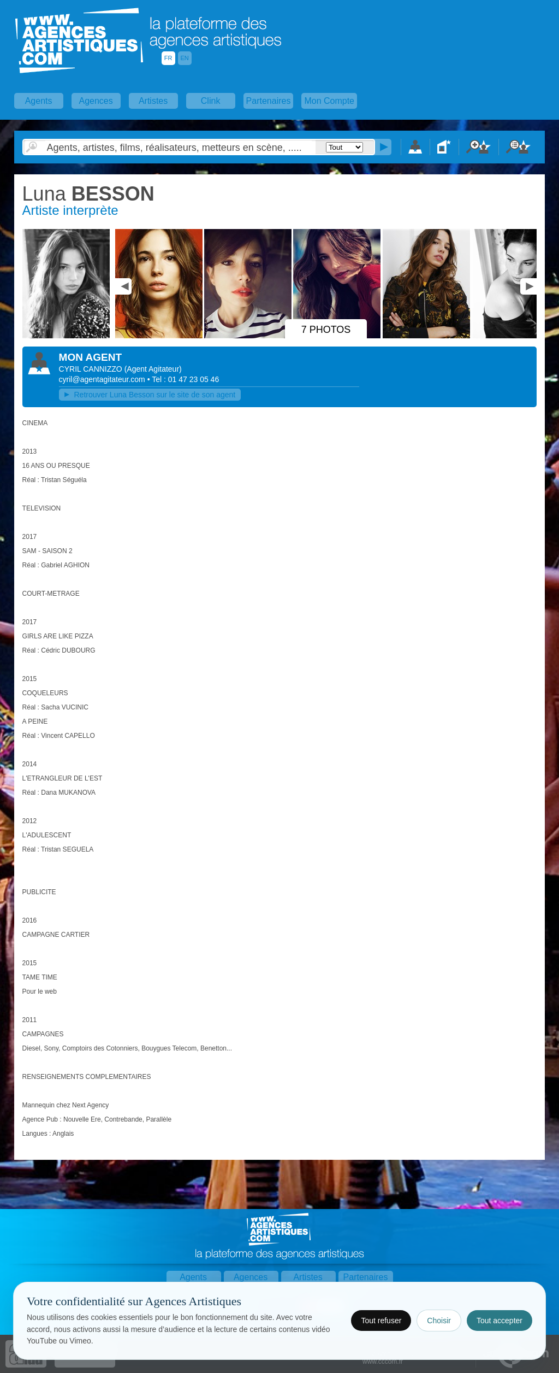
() (153, 369)
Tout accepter (499, 1320)
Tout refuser (381, 1320)
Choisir (439, 1320)
